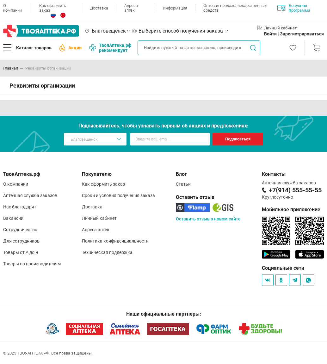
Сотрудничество (20, 229)
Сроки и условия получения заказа (118, 195)
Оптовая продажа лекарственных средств (235, 8)
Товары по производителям (32, 263)
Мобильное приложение (291, 210)
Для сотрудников (21, 241)
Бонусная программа (293, 8)
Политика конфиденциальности (115, 241)
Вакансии (13, 218)
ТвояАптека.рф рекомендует (110, 48)
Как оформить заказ (52, 8)
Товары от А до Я (20, 252)
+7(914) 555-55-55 (295, 190)
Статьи (183, 184)
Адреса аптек (131, 8)
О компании (12, 8)
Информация (175, 8)
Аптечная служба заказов (30, 195)
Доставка (99, 8)
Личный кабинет (99, 218)
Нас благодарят (19, 206)
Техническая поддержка (107, 252)
